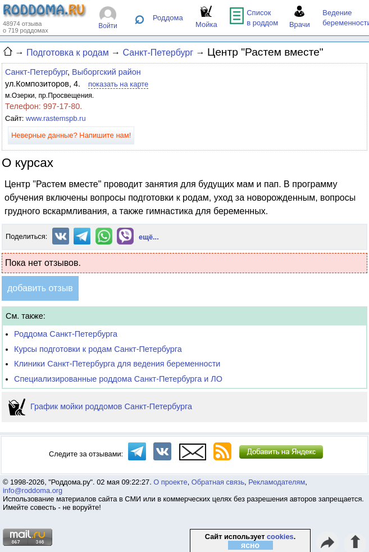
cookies (280, 536)
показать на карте (118, 84)
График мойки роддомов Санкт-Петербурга (100, 406)
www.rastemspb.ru (56, 118)
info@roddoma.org (32, 490)
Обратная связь (218, 482)
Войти (107, 26)
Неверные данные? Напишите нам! (71, 135)
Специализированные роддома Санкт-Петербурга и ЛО (118, 378)
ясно (250, 545)
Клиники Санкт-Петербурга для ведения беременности (117, 363)
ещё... (149, 237)
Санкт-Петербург (36, 71)
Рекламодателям (276, 482)
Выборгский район (106, 71)
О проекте (170, 482)
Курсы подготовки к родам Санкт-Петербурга (98, 349)
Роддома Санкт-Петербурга (65, 333)
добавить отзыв (40, 288)
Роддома (168, 17)
